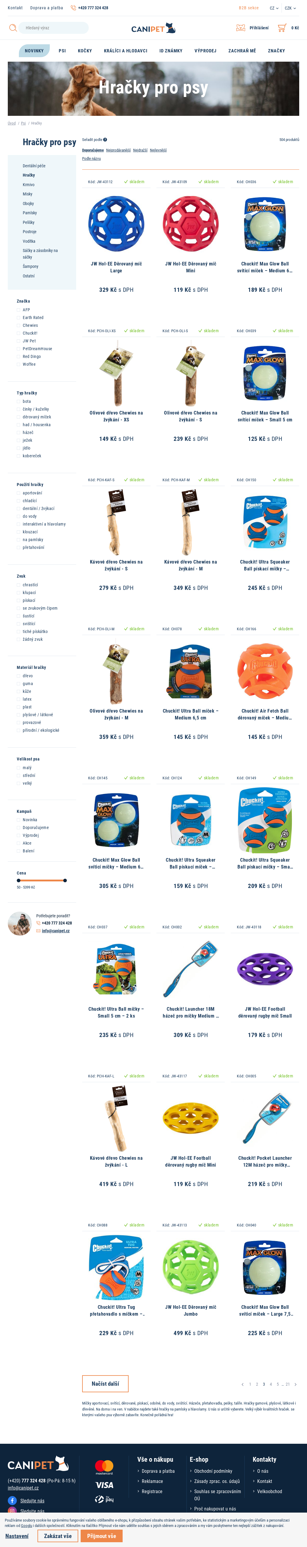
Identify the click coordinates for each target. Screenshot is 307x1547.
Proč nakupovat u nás (215, 1508)
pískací (26, 600)
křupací (26, 592)
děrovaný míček (34, 417)
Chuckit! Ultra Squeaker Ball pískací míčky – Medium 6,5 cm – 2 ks (265, 568)
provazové (29, 722)
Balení (25, 851)
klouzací (27, 532)
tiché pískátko (32, 631)
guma (25, 683)
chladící (27, 500)
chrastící (27, 584)
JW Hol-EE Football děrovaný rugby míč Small (265, 1012)
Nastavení (16, 1536)
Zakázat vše (58, 1536)
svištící (26, 623)
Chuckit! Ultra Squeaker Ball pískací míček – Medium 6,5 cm (191, 866)
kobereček (29, 456)
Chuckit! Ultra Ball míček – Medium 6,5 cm (191, 714)
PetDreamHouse (34, 348)
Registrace (152, 1491)
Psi (23, 123)
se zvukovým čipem (37, 608)
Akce (24, 843)
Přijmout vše (101, 1536)
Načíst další (105, 1383)
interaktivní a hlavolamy (41, 524)
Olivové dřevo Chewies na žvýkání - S (190, 415)
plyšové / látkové (35, 714)
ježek (24, 440)
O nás (262, 1471)
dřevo (25, 675)
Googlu (26, 1525)
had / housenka (34, 424)
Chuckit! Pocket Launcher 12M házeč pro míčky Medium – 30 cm (265, 1164)
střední (26, 775)
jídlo (24, 448)
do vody (27, 516)
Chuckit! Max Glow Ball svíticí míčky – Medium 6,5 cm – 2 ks (116, 866)
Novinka (27, 819)
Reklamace (152, 1481)
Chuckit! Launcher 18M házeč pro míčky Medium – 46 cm (191, 1015)
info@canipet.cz (56, 930)
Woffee (26, 364)
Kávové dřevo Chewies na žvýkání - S (116, 564)
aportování (29, 493)
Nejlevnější (158, 150)
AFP (23, 309)
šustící (25, 616)
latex (24, 699)
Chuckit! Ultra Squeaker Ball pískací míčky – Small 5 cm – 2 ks (265, 866)
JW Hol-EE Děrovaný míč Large (116, 266)
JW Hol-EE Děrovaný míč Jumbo (190, 1310)
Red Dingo (29, 356)
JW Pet (26, 341)
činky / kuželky (33, 409)
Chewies (27, 325)
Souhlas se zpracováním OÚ (217, 1495)
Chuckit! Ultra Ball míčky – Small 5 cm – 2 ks (116, 1012)
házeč (25, 432)
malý (24, 767)
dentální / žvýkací (35, 508)
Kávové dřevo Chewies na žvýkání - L (116, 1161)
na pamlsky (30, 539)
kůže (24, 691)
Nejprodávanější (118, 150)
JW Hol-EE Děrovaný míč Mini (190, 266)
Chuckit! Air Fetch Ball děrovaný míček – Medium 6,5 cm (265, 717)
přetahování (30, 547)
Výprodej (28, 835)
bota (24, 401)
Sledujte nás (32, 1500)
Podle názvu (91, 158)
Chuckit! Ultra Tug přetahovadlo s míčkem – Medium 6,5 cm (116, 1313)
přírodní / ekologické (38, 730)
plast (24, 707)
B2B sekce (249, 7)
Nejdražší (140, 150)
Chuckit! (27, 333)
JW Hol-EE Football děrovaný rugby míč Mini (190, 1161)
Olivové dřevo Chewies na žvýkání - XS (116, 415)
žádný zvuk (30, 639)
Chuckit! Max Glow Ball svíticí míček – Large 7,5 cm (265, 1313)
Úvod (12, 123)
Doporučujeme (33, 827)
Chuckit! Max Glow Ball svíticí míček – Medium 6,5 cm (265, 270)
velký (24, 783)
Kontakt (15, 7)
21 (288, 1384)
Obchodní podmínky (213, 1471)
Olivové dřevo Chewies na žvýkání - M (116, 714)
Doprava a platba (46, 7)
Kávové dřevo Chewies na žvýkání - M (190, 564)
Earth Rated (30, 317)
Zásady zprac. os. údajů (217, 1481)
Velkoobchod (269, 1491)
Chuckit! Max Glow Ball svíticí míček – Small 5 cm (265, 415)
